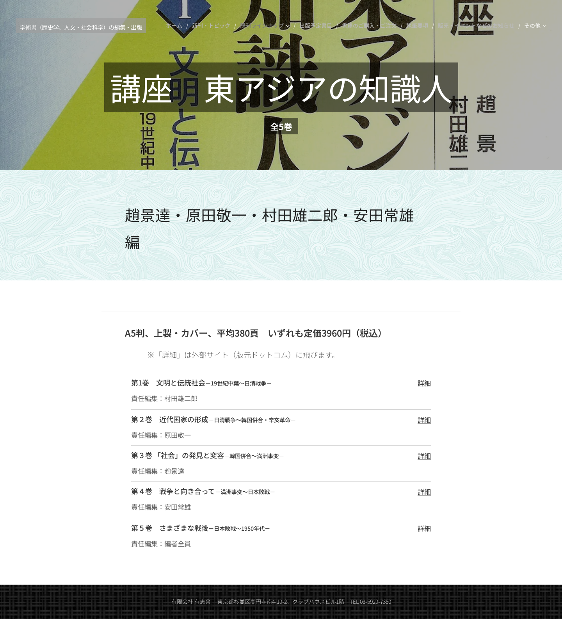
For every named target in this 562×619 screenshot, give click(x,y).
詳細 (424, 383)
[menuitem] (176, 25)
